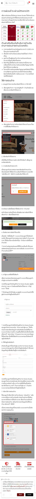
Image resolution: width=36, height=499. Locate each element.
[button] (27, 3)
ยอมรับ (29, 496)
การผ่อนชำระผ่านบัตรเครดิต (15, 11)
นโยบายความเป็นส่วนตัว (17, 488)
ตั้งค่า (9, 492)
